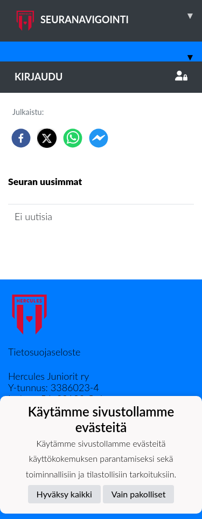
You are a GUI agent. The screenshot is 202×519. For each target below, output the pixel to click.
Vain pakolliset (139, 494)
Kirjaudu (101, 77)
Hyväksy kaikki (64, 494)
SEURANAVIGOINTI (108, 15)
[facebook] (21, 138)
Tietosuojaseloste (44, 352)
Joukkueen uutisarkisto (63, 247)
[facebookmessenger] (98, 138)
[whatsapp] (72, 138)
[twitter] (47, 138)
